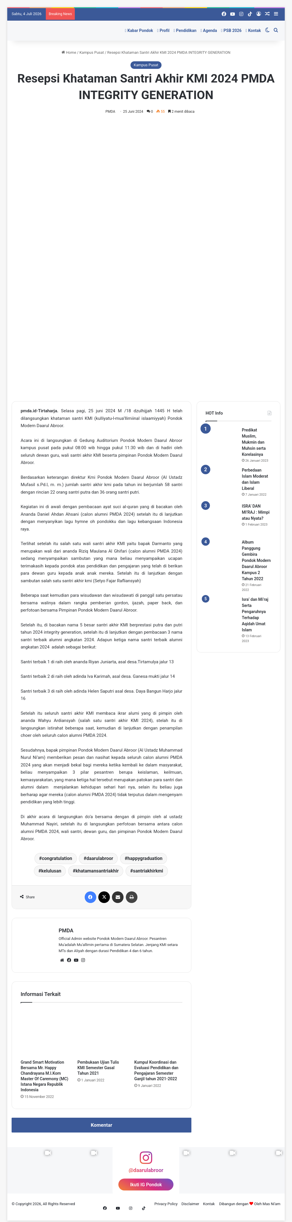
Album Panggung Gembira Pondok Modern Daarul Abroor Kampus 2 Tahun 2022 (256, 561)
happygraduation (144, 858)
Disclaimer (190, 1204)
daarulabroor (99, 858)
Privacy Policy (165, 1204)
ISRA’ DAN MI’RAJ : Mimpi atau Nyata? (256, 512)
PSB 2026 (231, 30)
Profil (163, 30)
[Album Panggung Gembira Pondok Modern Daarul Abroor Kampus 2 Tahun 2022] (221, 556)
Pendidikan (184, 30)
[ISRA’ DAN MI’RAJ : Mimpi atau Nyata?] (221, 520)
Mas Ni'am (271, 1204)
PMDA (112, 112)
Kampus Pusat (91, 52)
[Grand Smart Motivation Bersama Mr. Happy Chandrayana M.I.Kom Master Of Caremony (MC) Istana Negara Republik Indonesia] (45, 1033)
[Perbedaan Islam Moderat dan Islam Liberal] (221, 484)
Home (68, 52)
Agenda (208, 30)
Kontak (253, 30)
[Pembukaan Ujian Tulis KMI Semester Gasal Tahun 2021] (101, 1033)
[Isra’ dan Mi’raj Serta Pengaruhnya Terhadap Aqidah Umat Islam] (221, 613)
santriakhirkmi (148, 871)
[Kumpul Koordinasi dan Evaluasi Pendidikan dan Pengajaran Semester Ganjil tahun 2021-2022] (158, 1033)
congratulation (57, 858)
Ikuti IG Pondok (146, 1185)
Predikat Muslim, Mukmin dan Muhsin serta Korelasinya (254, 442)
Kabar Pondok (139, 30)
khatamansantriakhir (97, 871)
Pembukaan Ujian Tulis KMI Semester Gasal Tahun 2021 (98, 1068)
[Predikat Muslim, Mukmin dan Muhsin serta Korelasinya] (221, 444)
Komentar (101, 1125)
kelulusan (51, 871)
